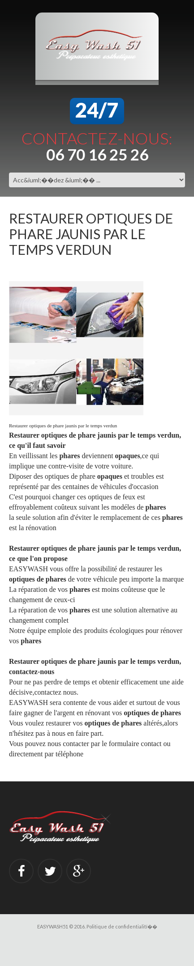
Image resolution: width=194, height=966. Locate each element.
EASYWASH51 (52, 926)
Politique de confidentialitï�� (121, 926)
